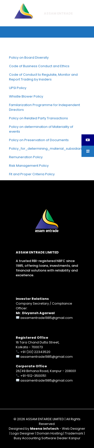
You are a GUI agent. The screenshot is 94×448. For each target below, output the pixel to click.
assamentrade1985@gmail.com (46, 317)
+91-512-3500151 (33, 375)
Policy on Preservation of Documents (39, 140)
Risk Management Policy (29, 165)
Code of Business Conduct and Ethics (39, 66)
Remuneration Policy (26, 157)
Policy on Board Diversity (29, 57)
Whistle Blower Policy (26, 96)
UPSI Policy (17, 87)
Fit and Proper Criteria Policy (32, 174)
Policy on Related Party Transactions (38, 118)
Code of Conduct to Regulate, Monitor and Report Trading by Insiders (43, 77)
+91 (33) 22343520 (35, 351)
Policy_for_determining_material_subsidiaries (47, 148)
